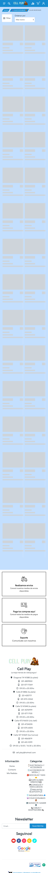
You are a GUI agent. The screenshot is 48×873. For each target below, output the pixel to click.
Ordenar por (20, 15)
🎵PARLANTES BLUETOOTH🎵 (35, 791)
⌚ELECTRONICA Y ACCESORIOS (36, 766)
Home (6, 10)
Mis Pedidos (12, 773)
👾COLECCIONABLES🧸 (19, 10)
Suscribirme (37, 826)
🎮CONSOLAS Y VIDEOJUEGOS (36, 786)
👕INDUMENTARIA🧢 (36, 795)
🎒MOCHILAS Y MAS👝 (36, 776)
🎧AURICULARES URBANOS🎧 (36, 781)
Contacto (12, 770)
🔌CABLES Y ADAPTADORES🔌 (36, 809)
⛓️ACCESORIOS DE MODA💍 (36, 771)
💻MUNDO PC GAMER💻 (36, 804)
